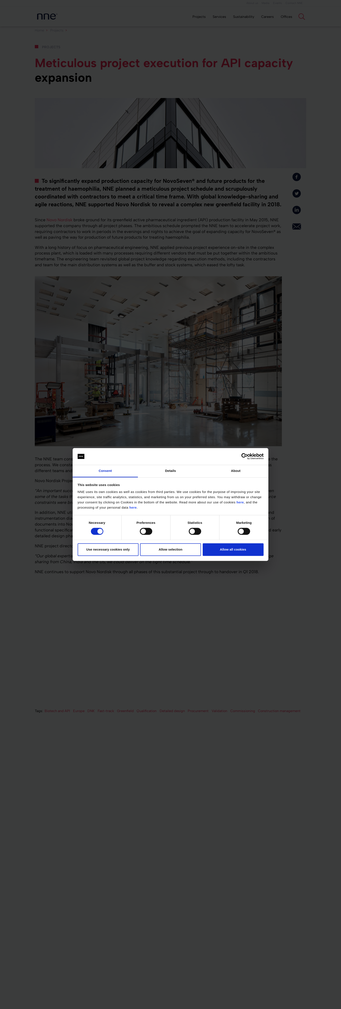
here (240, 502)
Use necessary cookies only (108, 549)
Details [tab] (170, 471)
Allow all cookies (233, 549)
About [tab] (236, 471)
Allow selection (170, 549)
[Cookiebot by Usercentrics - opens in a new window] (245, 456)
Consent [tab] (105, 471)
